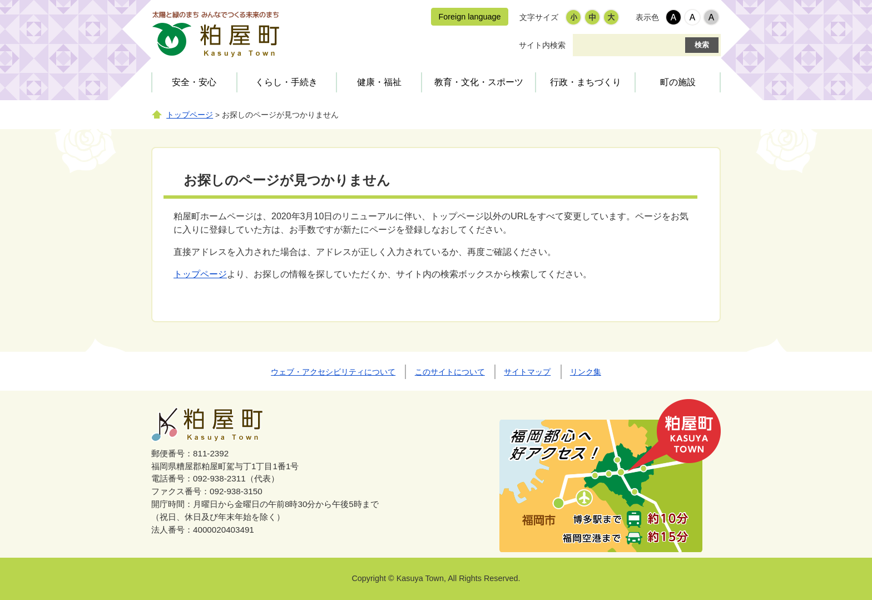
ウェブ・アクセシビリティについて (333, 371)
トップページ (189, 115)
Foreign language (469, 16)
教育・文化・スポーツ (478, 82)
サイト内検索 (542, 45)
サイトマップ (527, 371)
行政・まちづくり (585, 82)
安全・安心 (194, 82)
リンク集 (585, 371)
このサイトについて (450, 371)
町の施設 (678, 82)
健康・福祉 (379, 82)
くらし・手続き (286, 82)
